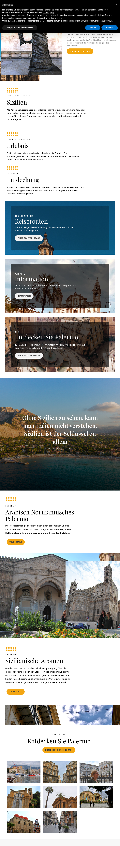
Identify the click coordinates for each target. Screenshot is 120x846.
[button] (116, 4)
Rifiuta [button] (93, 27)
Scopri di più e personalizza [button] (20, 27)
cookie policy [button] (48, 12)
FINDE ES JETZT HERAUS (80, 51)
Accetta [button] (109, 27)
